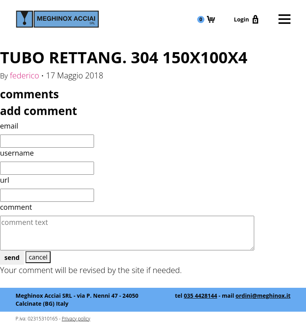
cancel (38, 257)
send (12, 257)
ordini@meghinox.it (262, 295)
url (4, 180)
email (9, 126)
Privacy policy (76, 318)
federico (24, 75)
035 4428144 (200, 295)
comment (16, 207)
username (17, 153)
